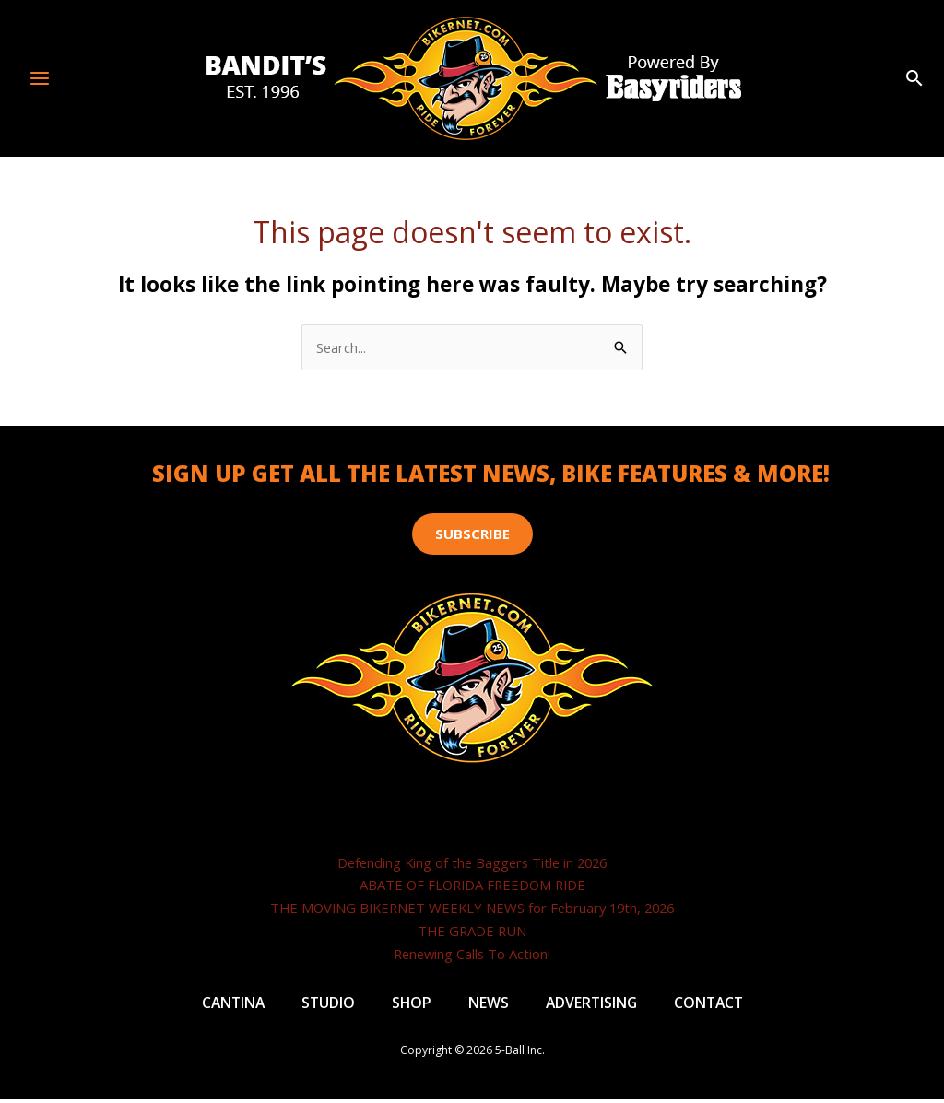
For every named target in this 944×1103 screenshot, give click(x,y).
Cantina (229, 1004)
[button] (914, 79)
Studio (326, 1004)
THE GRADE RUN (472, 930)
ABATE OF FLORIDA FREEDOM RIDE (472, 885)
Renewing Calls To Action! (472, 954)
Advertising (592, 1004)
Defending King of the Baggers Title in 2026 (472, 862)
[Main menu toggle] (40, 78)
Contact (712, 1004)
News (487, 1004)
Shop (410, 1004)
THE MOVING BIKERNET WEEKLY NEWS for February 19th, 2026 (472, 908)
